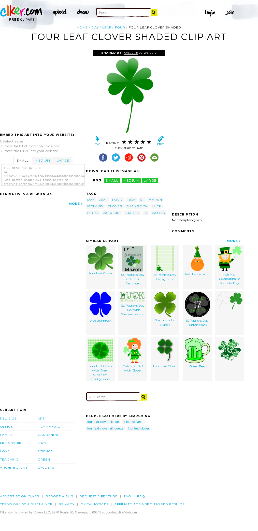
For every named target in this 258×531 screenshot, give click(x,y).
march (155, 200)
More (74, 204)
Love (5, 451)
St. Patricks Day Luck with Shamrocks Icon (132, 304)
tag (127, 496)
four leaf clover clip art (103, 422)
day (95, 27)
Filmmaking (49, 426)
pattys (158, 213)
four (120, 27)
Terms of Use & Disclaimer (26, 504)
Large (63, 160)
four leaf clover (138, 428)
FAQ (141, 496)
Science (45, 451)
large (150, 180)
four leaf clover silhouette (105, 428)
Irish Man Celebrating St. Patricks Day (230, 265)
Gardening (49, 435)
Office (6, 426)
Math (43, 443)
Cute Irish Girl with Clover (133, 355)
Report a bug (60, 496)
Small (22, 160)
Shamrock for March (165, 309)
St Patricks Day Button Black (197, 309)
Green (44, 459)
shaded (132, 213)
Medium (42, 160)
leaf (106, 27)
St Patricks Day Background (165, 263)
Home (82, 27)
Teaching (9, 459)
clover (115, 206)
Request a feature (99, 496)
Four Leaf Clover (100, 260)
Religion (9, 418)
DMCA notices (94, 504)
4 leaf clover (132, 422)
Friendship (11, 443)
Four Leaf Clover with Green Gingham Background (100, 359)
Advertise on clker (19, 496)
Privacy (67, 504)
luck (156, 206)
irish (131, 200)
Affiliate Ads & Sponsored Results (149, 504)
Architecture (14, 467)
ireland (95, 206)
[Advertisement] (42, 88)
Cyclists (46, 467)
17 (146, 213)
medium (131, 180)
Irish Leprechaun (197, 261)
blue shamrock (100, 307)
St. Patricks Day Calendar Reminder (133, 265)
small (112, 180)
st (142, 200)
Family (6, 435)
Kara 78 (131, 52)
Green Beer (197, 353)
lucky (92, 213)
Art (41, 418)
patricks (111, 213)
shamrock (137, 206)
